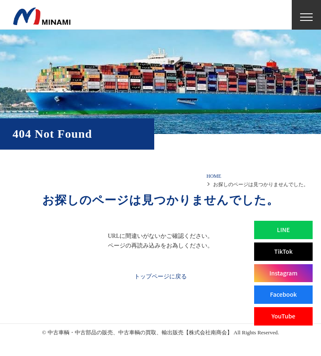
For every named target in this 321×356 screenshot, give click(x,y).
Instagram (283, 273)
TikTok (283, 251)
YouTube (283, 316)
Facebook (283, 294)
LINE (283, 229)
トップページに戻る (160, 276)
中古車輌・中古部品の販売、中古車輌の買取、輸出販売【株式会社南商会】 (140, 332)
